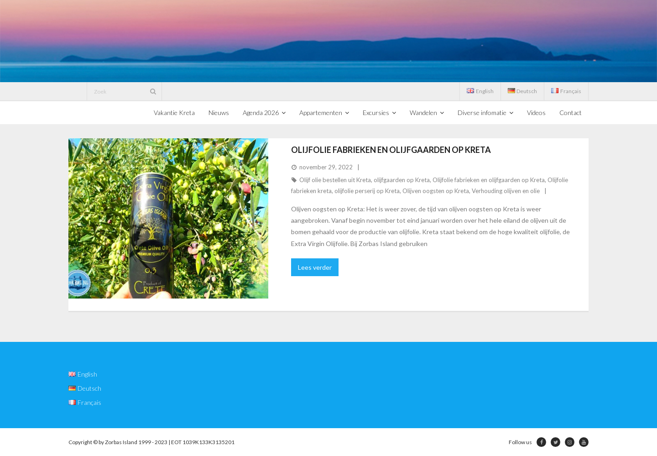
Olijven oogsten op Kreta (435, 190)
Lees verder (315, 267)
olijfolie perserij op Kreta (367, 190)
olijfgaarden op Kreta (402, 179)
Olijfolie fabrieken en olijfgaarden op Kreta (391, 150)
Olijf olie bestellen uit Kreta (335, 179)
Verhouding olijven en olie (506, 190)
